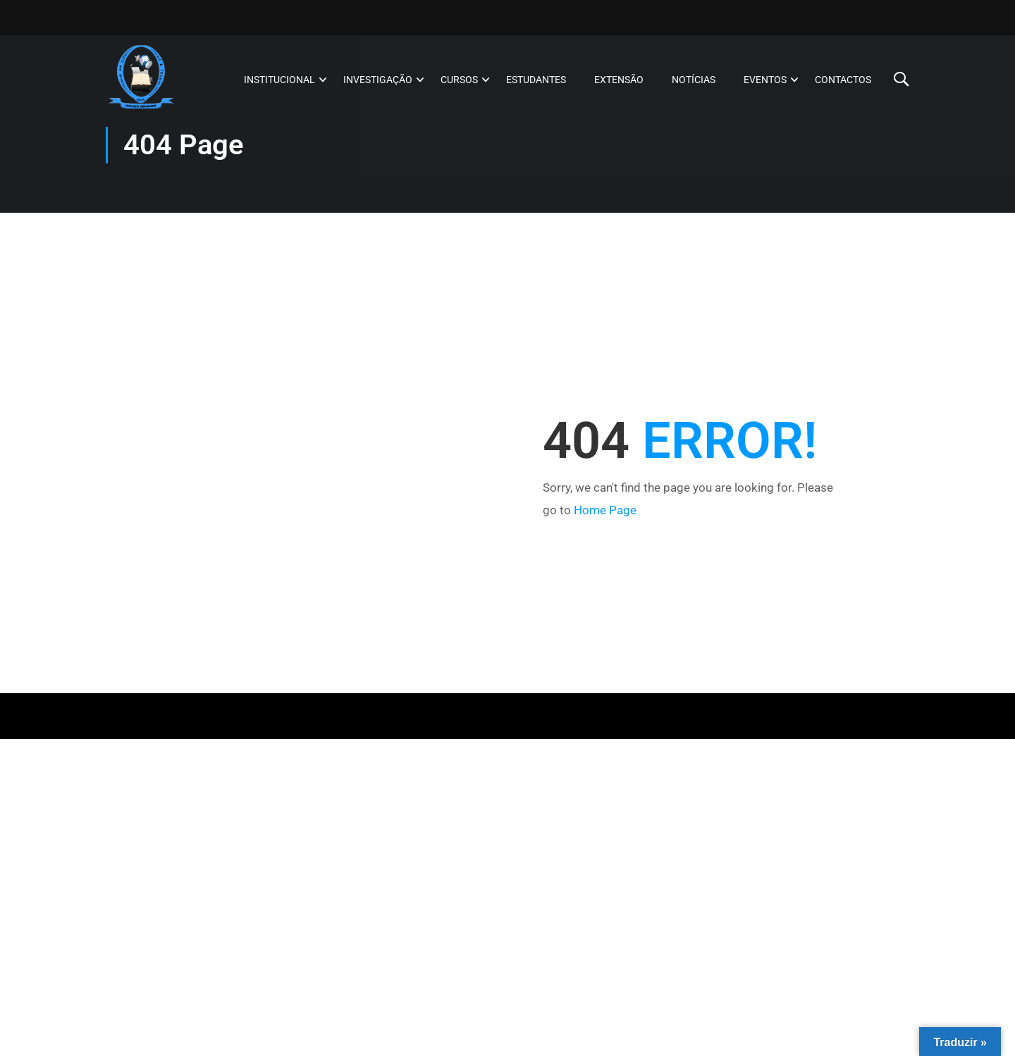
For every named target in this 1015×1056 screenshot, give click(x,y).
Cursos (459, 79)
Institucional (279, 79)
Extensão (619, 79)
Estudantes (536, 79)
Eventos (765, 79)
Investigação (377, 79)
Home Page (605, 510)
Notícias (693, 79)
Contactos (843, 79)
